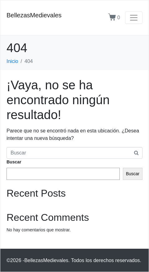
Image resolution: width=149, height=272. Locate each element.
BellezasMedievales (34, 15)
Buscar (14, 161)
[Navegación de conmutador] (133, 17)
